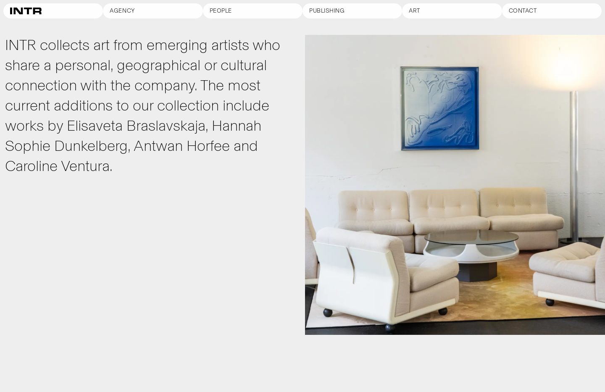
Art (414, 10)
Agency (122, 10)
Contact (523, 10)
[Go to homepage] (53, 10)
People (221, 10)
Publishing (327, 10)
